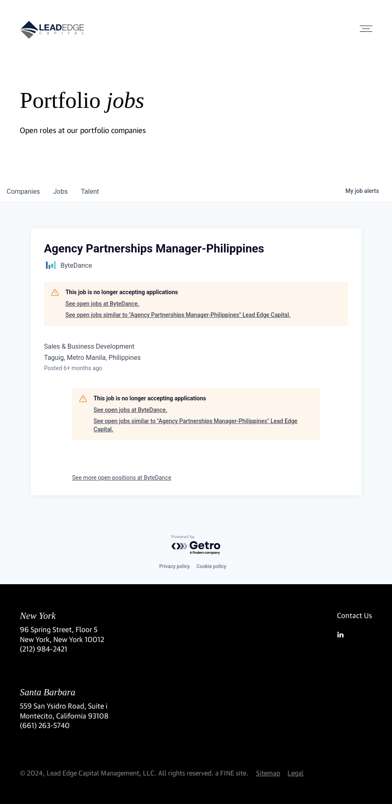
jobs (60, 191)
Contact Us (354, 615)
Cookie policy (211, 566)
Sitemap (268, 773)
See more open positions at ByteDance (121, 477)
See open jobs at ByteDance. (102, 303)
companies (23, 191)
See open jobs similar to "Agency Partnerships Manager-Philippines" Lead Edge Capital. (178, 315)
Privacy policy (174, 566)
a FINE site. (231, 773)
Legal (295, 773)
